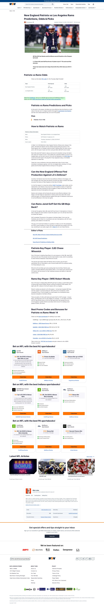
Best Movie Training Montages (17, 579)
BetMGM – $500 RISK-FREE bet (41, 327)
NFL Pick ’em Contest (46, 341)
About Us (33, 571)
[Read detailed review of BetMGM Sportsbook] (23, 417)
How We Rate (34, 579)
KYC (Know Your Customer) (59, 583)
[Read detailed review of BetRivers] (74, 417)
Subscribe (52, 539)
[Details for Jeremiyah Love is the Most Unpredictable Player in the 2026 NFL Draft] (52, 466)
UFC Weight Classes (15, 574)
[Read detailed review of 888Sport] (48, 380)
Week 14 (55, 227)
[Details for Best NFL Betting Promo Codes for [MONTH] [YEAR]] (23, 466)
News (72, 4)
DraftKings (32, 97)
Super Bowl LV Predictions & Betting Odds (43, 242)
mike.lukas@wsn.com (46, 512)
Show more (90, 456)
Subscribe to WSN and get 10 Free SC (52, 1)
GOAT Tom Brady (57, 185)
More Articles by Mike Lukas (33, 508)
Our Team (33, 576)
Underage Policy (56, 579)
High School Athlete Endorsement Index (20, 581)
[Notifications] (93, 4)
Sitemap (33, 586)
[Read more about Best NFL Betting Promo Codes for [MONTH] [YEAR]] (23, 476)
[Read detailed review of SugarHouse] (74, 380)
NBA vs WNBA (13, 571)
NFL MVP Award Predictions (40, 238)
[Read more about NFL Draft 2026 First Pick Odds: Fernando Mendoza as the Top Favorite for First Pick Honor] (81, 477)
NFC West (67, 156)
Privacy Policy (55, 574)
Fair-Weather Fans (14, 576)
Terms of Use (55, 576)
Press (32, 583)
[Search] (52, 4)
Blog (89, 4)
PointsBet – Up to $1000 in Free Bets (42, 338)
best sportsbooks (43, 316)
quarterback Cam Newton (64, 111)
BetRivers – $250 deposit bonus (41, 323)
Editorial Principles (57, 571)
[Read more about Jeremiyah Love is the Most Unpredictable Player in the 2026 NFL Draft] (52, 476)
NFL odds (44, 79)
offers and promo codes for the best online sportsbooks (46, 99)
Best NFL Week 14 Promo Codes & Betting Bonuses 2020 (47, 234)
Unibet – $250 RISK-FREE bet (40, 334)
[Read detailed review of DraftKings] (48, 417)
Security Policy (56, 586)
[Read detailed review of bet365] (23, 380)
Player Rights (55, 581)
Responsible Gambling (80, 4)
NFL (14, 10)
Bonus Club (65, 4)
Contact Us (34, 574)
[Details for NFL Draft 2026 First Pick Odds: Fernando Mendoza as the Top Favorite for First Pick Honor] (81, 466)
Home (11, 10)
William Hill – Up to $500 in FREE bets (42, 330)
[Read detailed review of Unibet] (74, 450)
